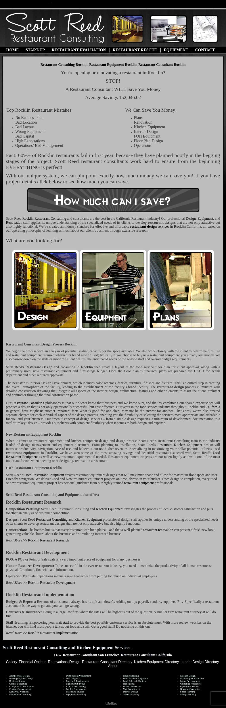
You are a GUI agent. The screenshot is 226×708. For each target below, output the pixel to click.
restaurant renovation (158, 530)
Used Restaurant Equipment (44, 475)
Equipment (176, 50)
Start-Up (35, 50)
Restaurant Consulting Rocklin (63, 64)
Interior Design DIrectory (200, 662)
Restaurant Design (40, 367)
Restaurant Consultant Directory (107, 662)
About (112, 666)
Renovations (58, 662)
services (149, 226)
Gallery (11, 662)
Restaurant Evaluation (79, 50)
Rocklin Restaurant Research (48, 540)
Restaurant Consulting (44, 218)
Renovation (14, 222)
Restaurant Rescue (135, 50)
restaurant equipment (139, 483)
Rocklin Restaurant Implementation (53, 633)
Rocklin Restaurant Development (51, 582)
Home (12, 50)
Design (191, 218)
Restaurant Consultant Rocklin (162, 64)
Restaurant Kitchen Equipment (179, 445)
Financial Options (32, 662)
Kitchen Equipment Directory (156, 662)
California (213, 407)
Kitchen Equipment (110, 509)
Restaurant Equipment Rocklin (112, 64)
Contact (205, 50)
